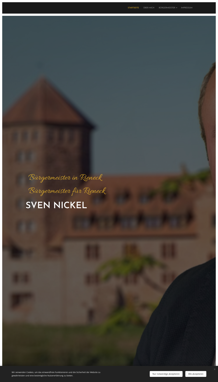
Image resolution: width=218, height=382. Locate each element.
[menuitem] (126, 7)
